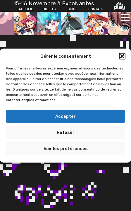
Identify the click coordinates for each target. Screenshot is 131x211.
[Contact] (96, 9)
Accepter (65, 116)
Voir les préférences (66, 148)
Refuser (66, 132)
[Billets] (49, 9)
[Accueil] (25, 9)
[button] (122, 56)
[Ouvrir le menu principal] (125, 17)
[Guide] (72, 9)
